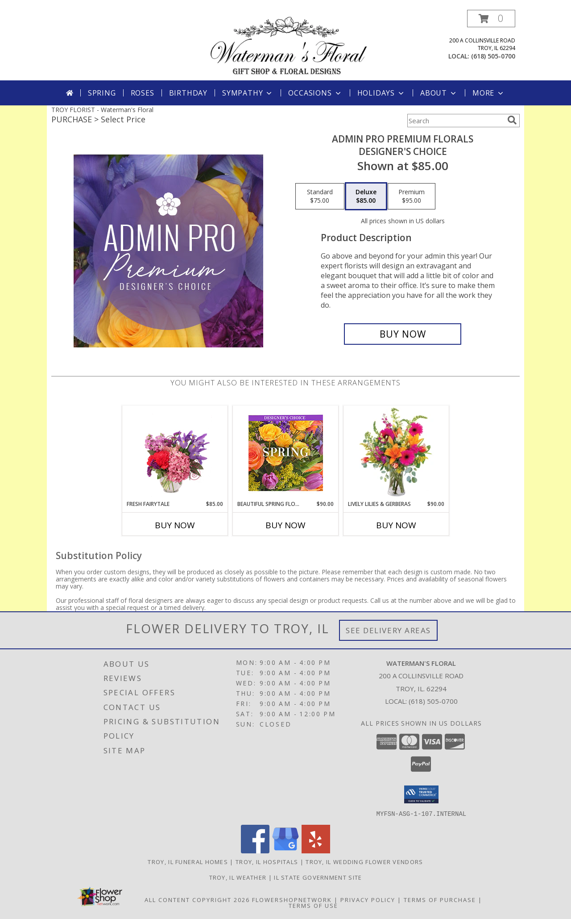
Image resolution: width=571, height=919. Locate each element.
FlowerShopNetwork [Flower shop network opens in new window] (292, 899)
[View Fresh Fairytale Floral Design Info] (175, 453)
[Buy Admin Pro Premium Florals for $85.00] (402, 334)
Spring (102, 93)
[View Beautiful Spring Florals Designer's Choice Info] (285, 453)
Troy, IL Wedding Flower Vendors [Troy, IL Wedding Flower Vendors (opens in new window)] (364, 861)
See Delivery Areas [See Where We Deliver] (388, 630)
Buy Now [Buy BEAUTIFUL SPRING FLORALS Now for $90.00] (285, 525)
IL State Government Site (318, 877)
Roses (142, 93)
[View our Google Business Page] (285, 850)
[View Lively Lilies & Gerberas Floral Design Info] (396, 453)
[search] (512, 120)
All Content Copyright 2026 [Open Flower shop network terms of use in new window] (197, 899)
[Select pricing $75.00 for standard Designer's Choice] (320, 196)
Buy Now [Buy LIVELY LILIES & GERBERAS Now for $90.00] (396, 525)
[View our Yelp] (316, 850)
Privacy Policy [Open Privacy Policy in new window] (367, 899)
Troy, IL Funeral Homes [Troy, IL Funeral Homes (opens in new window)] (188, 861)
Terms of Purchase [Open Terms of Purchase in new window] (440, 899)
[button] (491, 18)
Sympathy (247, 93)
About (439, 93)
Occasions (315, 93)
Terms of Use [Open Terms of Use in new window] (313, 905)
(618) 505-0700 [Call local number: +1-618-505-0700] (493, 56)
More (488, 93)
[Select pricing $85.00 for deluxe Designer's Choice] (366, 196)
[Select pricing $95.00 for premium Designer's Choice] (411, 196)
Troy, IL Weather (238, 877)
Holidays (381, 93)
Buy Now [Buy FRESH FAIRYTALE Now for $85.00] (175, 525)
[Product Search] (455, 120)
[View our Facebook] (255, 850)
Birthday (188, 93)
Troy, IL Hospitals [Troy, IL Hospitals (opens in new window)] (267, 861)
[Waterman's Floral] (288, 45)
